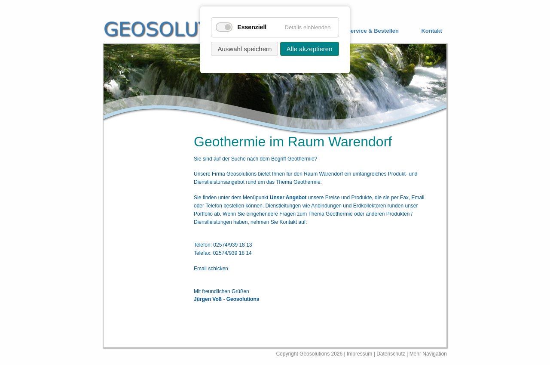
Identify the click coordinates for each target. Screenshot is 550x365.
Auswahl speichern (244, 49)
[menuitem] (366, 31)
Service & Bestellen (373, 31)
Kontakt (431, 31)
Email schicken (211, 269)
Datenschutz (391, 354)
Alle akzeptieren (310, 49)
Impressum (359, 354)
